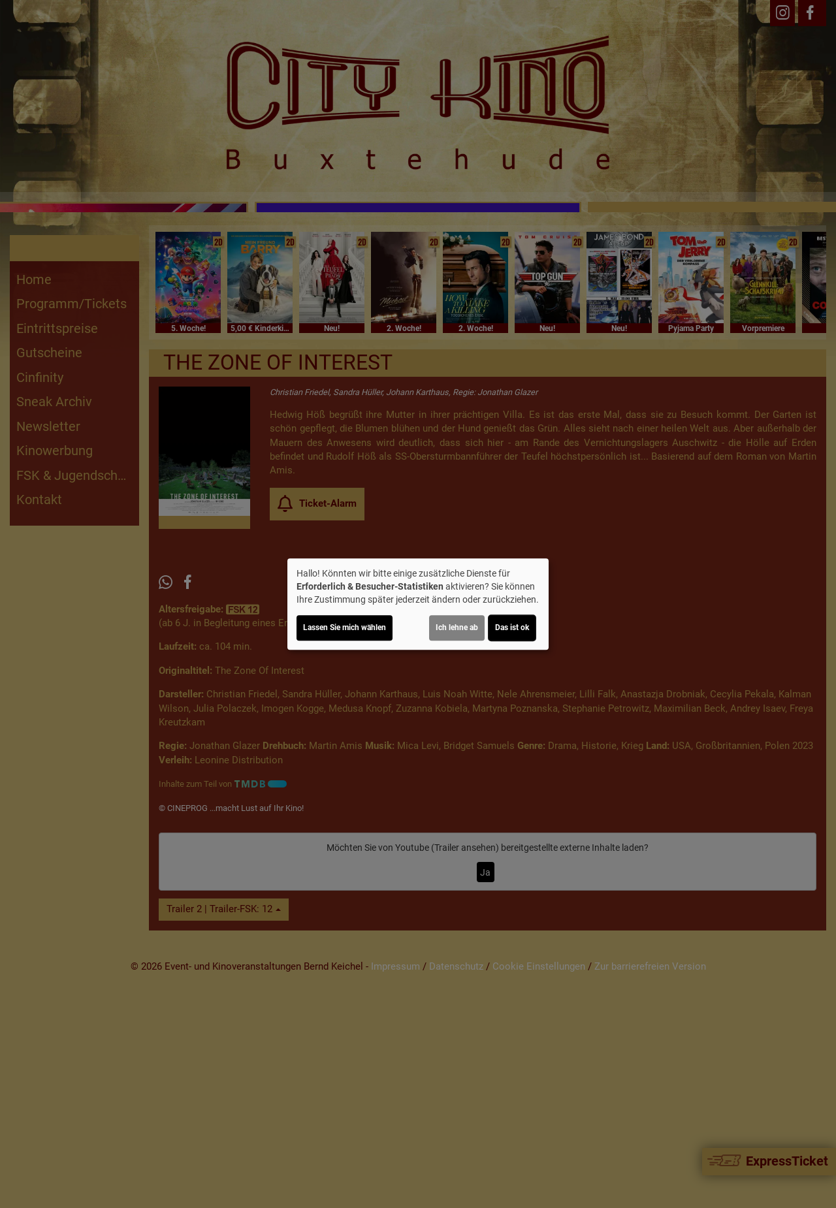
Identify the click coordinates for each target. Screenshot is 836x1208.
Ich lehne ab (457, 627)
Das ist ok (512, 627)
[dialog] (418, 604)
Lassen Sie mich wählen (344, 627)
